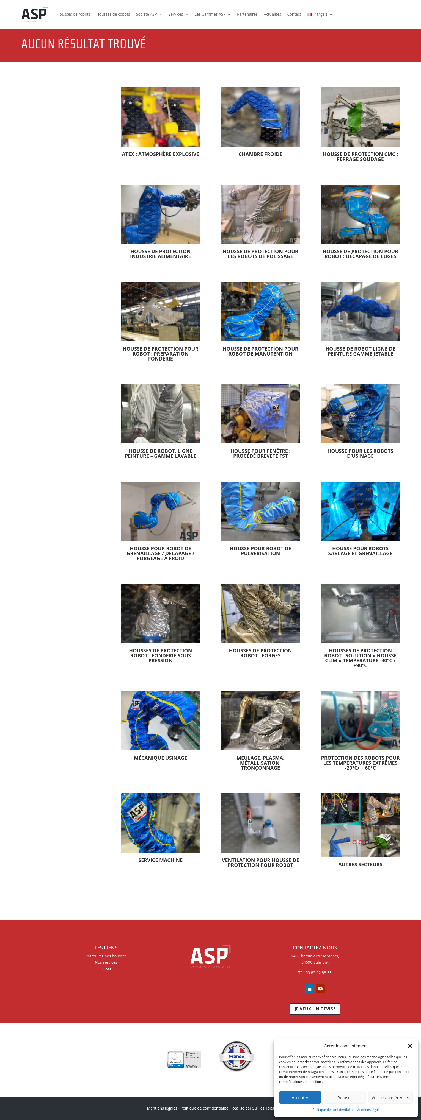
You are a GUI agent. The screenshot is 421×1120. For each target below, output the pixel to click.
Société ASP (146, 14)
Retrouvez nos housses (106, 956)
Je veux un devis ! (315, 1009)
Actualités (272, 14)
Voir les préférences (391, 1097)
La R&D (106, 968)
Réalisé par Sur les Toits (253, 1108)
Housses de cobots (113, 14)
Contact (294, 14)
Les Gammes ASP (210, 14)
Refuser (344, 1097)
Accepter (300, 1097)
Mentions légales (369, 1109)
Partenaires (247, 14)
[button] (410, 1046)
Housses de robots (73, 14)
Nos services (106, 962)
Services (176, 14)
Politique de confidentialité (332, 1109)
